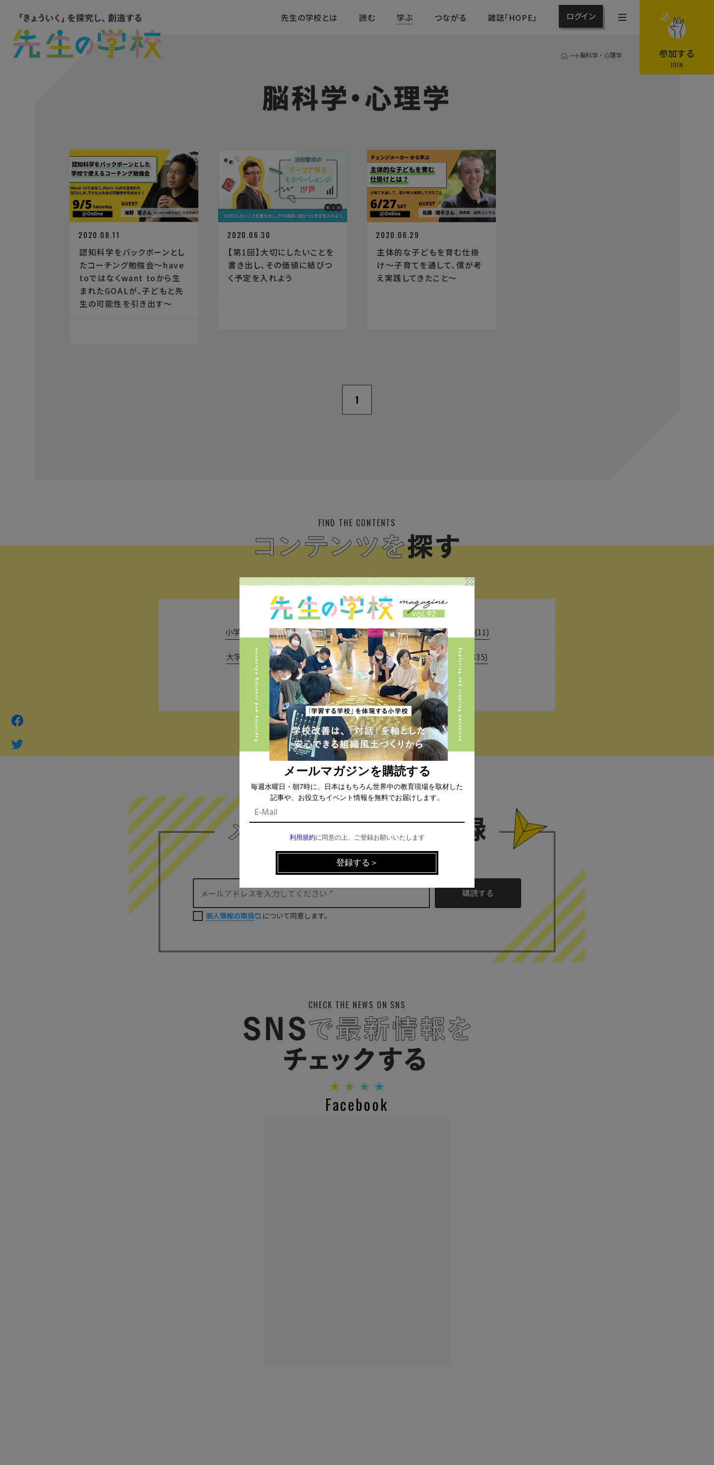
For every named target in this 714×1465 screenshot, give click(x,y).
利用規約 (302, 838)
